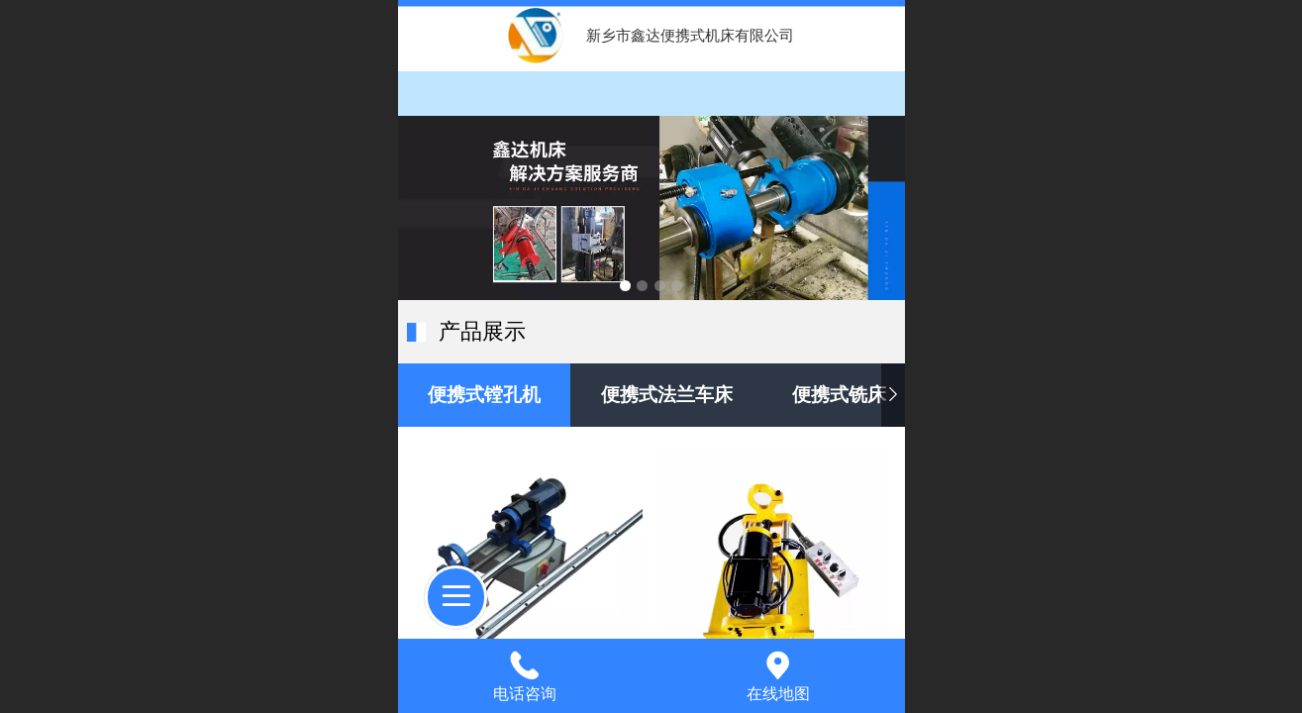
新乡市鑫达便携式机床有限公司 (690, 35)
